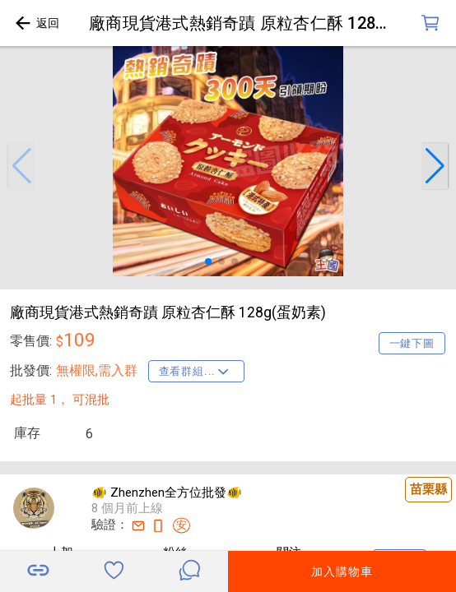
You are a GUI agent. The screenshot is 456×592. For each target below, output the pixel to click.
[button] (21, 166)
